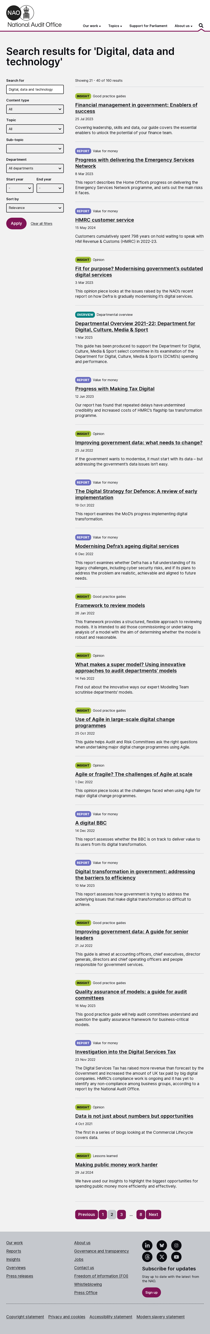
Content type (17, 100)
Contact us (84, 1267)
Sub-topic (14, 140)
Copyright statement (25, 1316)
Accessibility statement (111, 1316)
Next (153, 1214)
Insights (13, 1259)
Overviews (16, 1267)
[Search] (201, 25)
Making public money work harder (116, 1165)
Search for (15, 80)
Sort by (12, 199)
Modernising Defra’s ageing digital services (127, 546)
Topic (11, 120)
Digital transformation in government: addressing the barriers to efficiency (135, 874)
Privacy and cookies (66, 1316)
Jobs (79, 1259)
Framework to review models (110, 605)
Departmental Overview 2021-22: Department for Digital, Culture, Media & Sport (135, 326)
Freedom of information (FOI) (101, 1276)
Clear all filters (41, 223)
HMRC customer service (104, 220)
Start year (14, 179)
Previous (86, 1214)
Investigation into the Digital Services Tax (125, 1052)
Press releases (19, 1276)
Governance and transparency (101, 1251)
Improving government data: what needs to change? (139, 443)
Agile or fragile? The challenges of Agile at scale (133, 774)
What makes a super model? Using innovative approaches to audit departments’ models (130, 667)
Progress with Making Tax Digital (115, 389)
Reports (13, 1251)
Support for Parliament (148, 26)
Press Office (85, 1292)
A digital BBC (91, 823)
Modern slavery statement (160, 1316)
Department (16, 159)
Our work (14, 1242)
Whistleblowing (88, 1284)
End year (44, 179)
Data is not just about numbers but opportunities (134, 1116)
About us (82, 1242)
